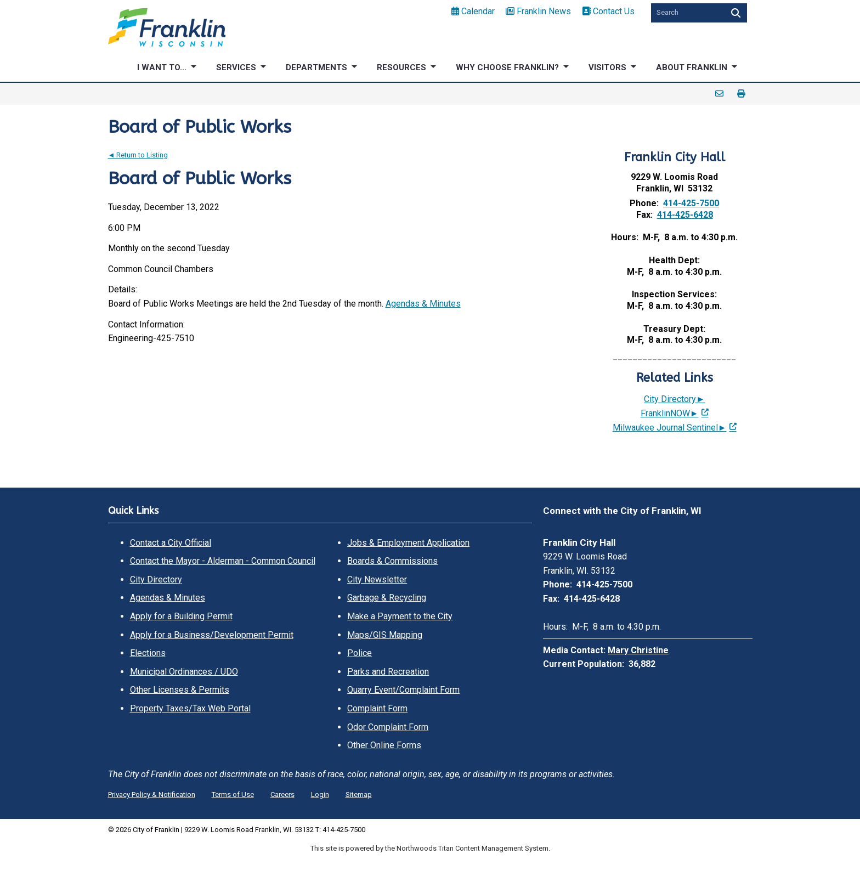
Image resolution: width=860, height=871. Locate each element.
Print (741, 94)
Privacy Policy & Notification (151, 794)
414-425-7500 (691, 203)
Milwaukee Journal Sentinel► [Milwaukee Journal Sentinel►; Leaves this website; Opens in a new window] (670, 427)
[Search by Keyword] (686, 12)
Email (719, 94)
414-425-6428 (685, 215)
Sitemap (359, 794)
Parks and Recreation (388, 671)
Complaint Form (377, 708)
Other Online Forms (384, 745)
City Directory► (674, 399)
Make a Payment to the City (399, 616)
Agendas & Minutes (423, 303)
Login (320, 794)
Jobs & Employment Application (408, 543)
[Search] (734, 12)
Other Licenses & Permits (179, 690)
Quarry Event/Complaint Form (403, 690)
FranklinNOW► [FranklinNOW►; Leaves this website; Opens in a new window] (670, 413)
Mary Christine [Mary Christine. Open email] (638, 650)
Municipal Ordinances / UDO (184, 671)
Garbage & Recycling (386, 597)
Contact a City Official (170, 543)
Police (359, 653)
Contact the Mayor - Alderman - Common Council (222, 561)
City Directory (156, 579)
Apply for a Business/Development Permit (211, 635)
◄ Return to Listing (138, 155)
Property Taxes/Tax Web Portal (190, 708)
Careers (282, 794)
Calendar (473, 11)
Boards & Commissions (392, 561)
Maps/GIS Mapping (384, 635)
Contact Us (608, 11)
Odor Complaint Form (387, 727)
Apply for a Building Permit (181, 616)
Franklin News (538, 11)
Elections (148, 653)
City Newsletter (377, 579)
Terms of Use (233, 794)
